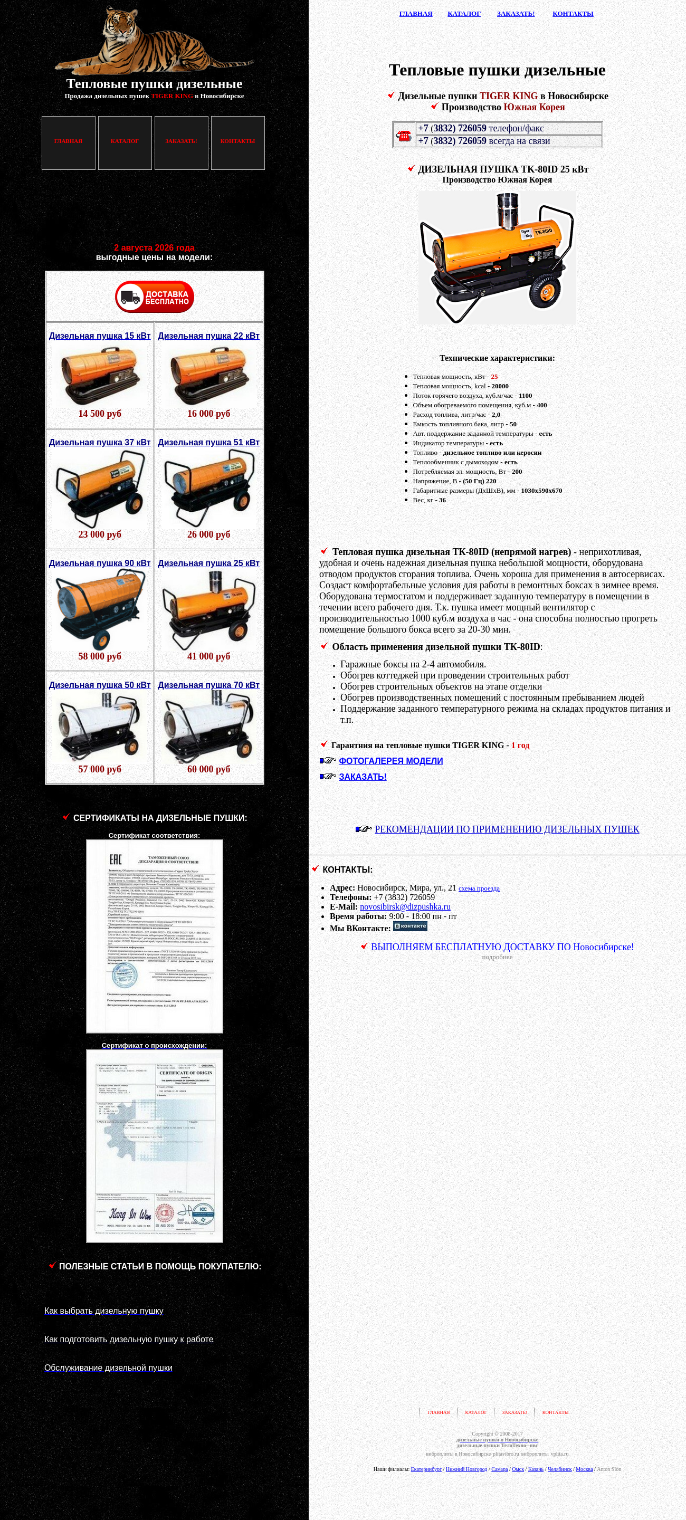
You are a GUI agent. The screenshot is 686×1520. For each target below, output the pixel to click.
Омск (518, 1469)
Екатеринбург (426, 1469)
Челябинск (560, 1469)
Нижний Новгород (467, 1469)
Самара (499, 1469)
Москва (584, 1469)
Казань (536, 1469)
